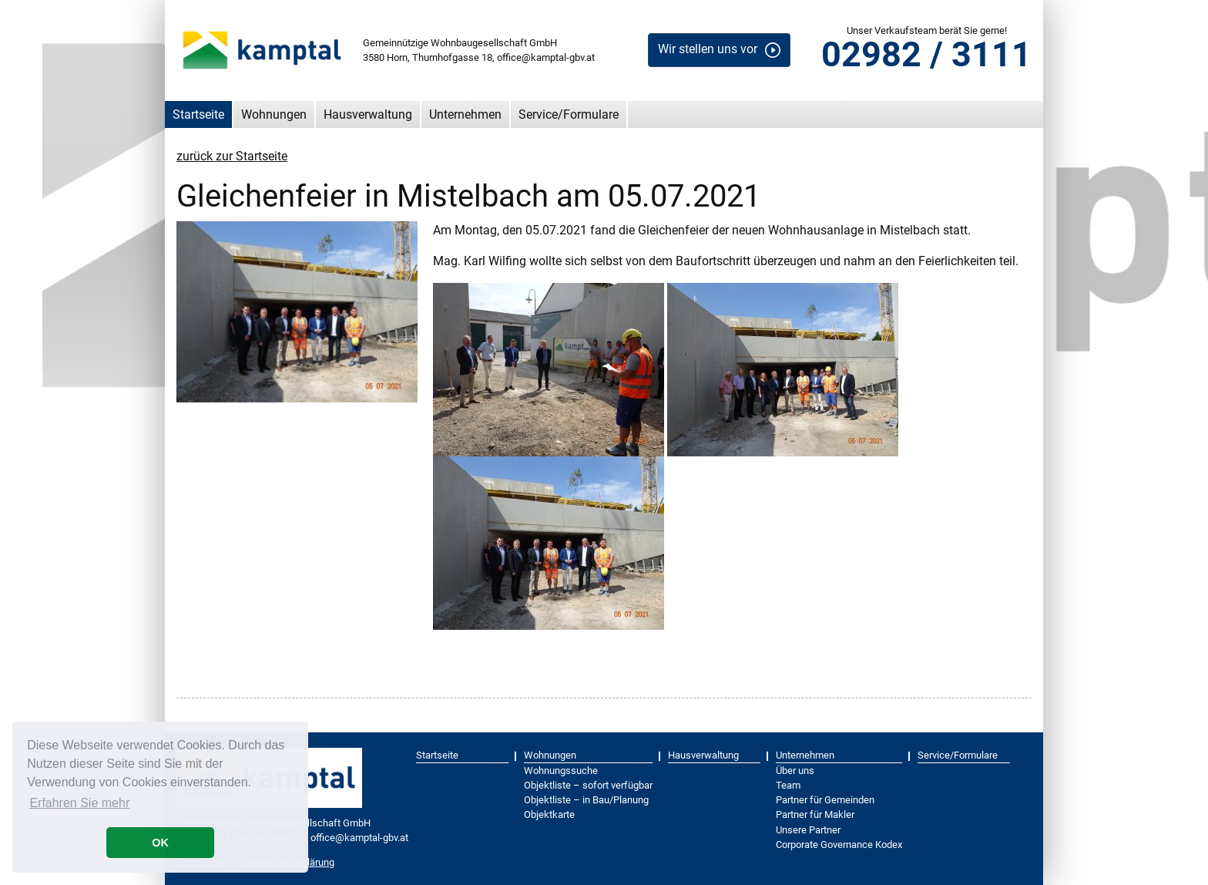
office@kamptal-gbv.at (546, 57)
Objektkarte (549, 814)
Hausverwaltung (368, 114)
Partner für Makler (815, 814)
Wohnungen (274, 114)
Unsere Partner (808, 830)
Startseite (198, 114)
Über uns (795, 770)
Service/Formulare (568, 114)
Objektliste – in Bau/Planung (586, 800)
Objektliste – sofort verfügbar (588, 785)
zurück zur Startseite (231, 156)
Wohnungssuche (561, 770)
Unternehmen (465, 114)
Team (788, 785)
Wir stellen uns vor (707, 49)
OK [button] (160, 842)
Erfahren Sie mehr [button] (79, 802)
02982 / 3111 (926, 54)
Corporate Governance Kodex (839, 844)
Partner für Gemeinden (825, 800)
